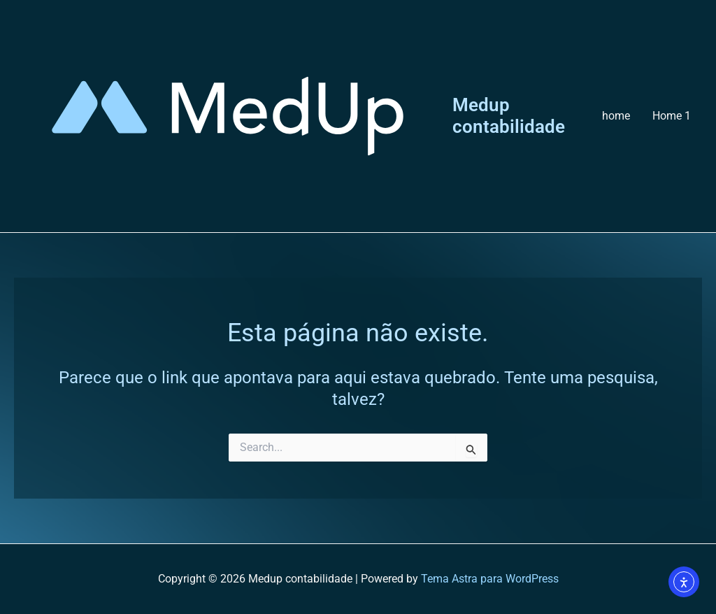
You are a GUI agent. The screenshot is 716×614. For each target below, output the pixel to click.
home (616, 115)
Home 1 (671, 115)
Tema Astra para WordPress (490, 578)
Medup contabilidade (508, 115)
